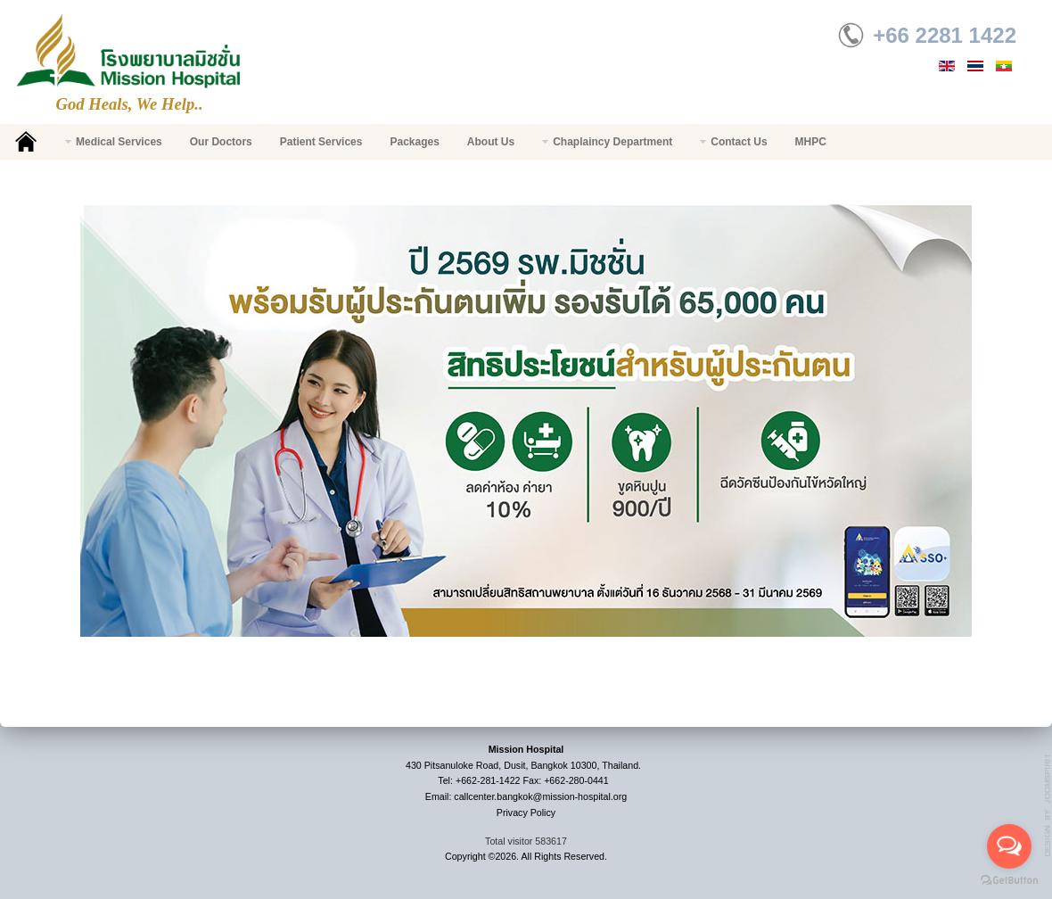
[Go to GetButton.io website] (1009, 881)
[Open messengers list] (1009, 846)
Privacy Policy (526, 812)
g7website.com (1048, 805)
